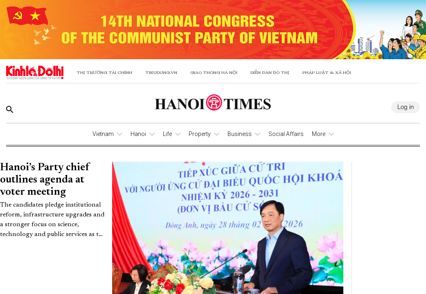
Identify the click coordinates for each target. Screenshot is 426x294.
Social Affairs (286, 134)
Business (240, 134)
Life (167, 134)
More (318, 134)
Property (200, 134)
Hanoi (138, 134)
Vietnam (103, 134)
